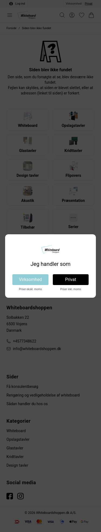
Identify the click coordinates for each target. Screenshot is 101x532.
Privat (70, 279)
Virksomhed (30, 279)
